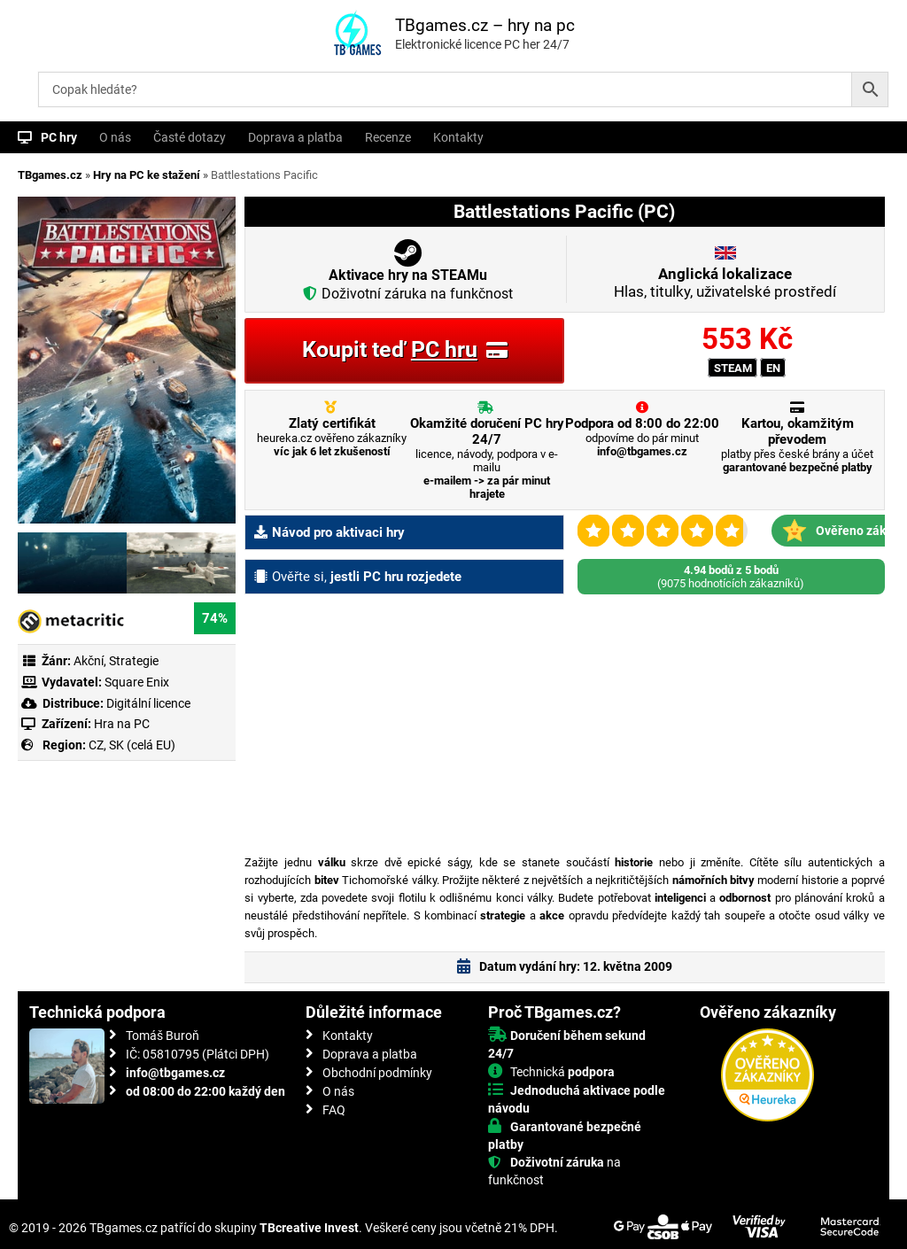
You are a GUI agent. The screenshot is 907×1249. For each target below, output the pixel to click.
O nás (115, 137)
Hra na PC (120, 724)
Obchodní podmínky (377, 1073)
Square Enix (137, 682)
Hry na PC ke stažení (146, 175)
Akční (89, 661)
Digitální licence (147, 703)
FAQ (333, 1110)
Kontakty (458, 137)
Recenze (388, 137)
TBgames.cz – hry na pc (485, 25)
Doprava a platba (295, 137)
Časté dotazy (189, 137)
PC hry (59, 137)
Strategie (134, 661)
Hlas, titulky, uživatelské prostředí (725, 282)
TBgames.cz (50, 175)
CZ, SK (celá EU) (132, 745)
